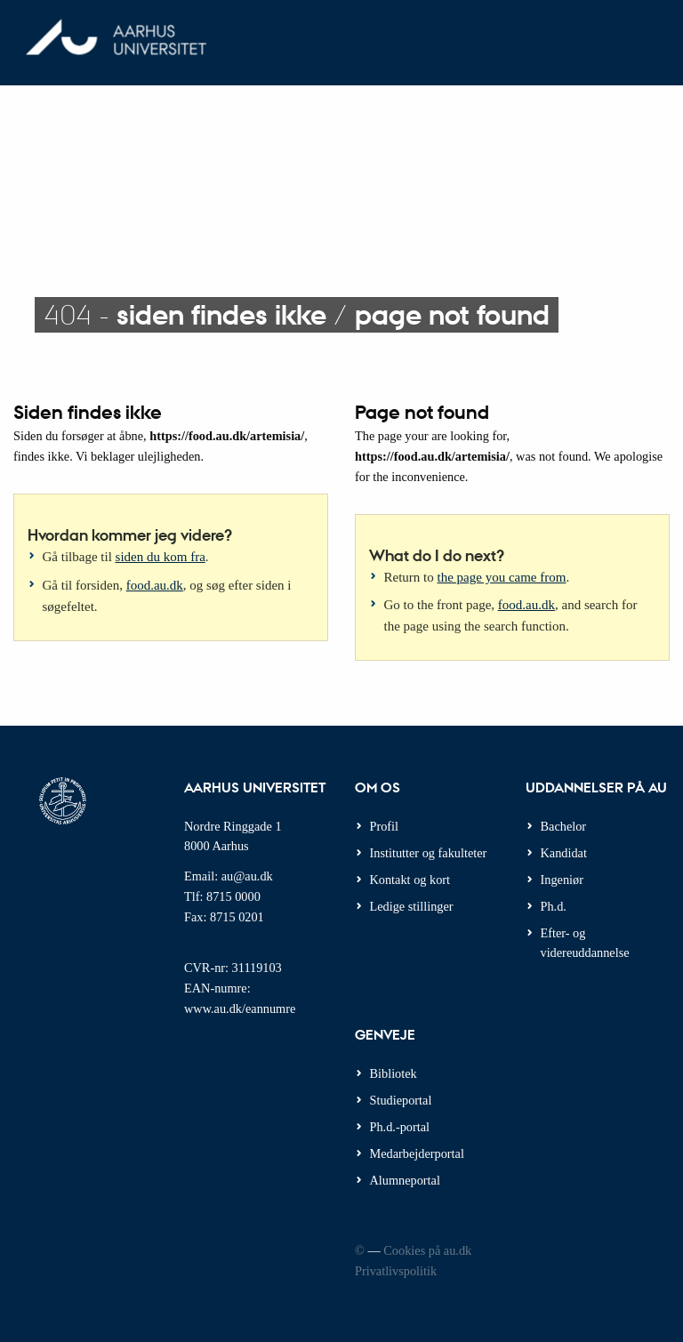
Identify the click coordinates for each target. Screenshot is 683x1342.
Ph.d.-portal (400, 1127)
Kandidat (564, 853)
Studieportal (401, 1100)
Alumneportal (405, 1180)
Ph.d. (553, 906)
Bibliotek (393, 1073)
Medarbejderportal (417, 1153)
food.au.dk (154, 585)
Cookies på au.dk (427, 1250)
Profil (384, 826)
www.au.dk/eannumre (239, 1008)
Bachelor (564, 826)
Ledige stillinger (412, 906)
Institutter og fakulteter (428, 853)
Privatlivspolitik (396, 1271)
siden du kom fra (160, 557)
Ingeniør (562, 879)
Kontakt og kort (410, 879)
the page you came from (502, 577)
